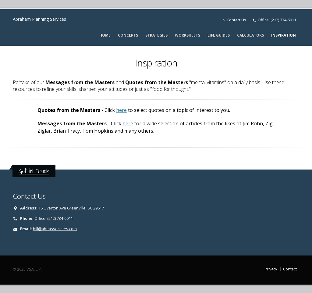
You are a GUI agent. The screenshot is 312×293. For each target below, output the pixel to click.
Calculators (250, 35)
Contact (290, 269)
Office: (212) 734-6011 (277, 20)
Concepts (128, 35)
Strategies (156, 35)
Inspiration (283, 35)
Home (105, 35)
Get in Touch (34, 171)
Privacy (270, 269)
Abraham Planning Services (39, 19)
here (121, 110)
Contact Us (234, 20)
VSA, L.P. (34, 269)
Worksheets (187, 35)
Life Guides (218, 35)
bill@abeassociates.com (55, 228)
